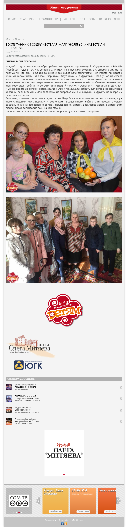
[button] (46, 454)
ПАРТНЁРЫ (69, 19)
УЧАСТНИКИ (27, 19)
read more (56, 511)
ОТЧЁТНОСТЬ (87, 19)
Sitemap (79, 520)
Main (8, 39)
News (18, 39)
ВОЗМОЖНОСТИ (48, 19)
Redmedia (63, 520)
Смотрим (83, 511)
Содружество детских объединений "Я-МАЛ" (31, 56)
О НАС (12, 19)
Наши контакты (109, 19)
